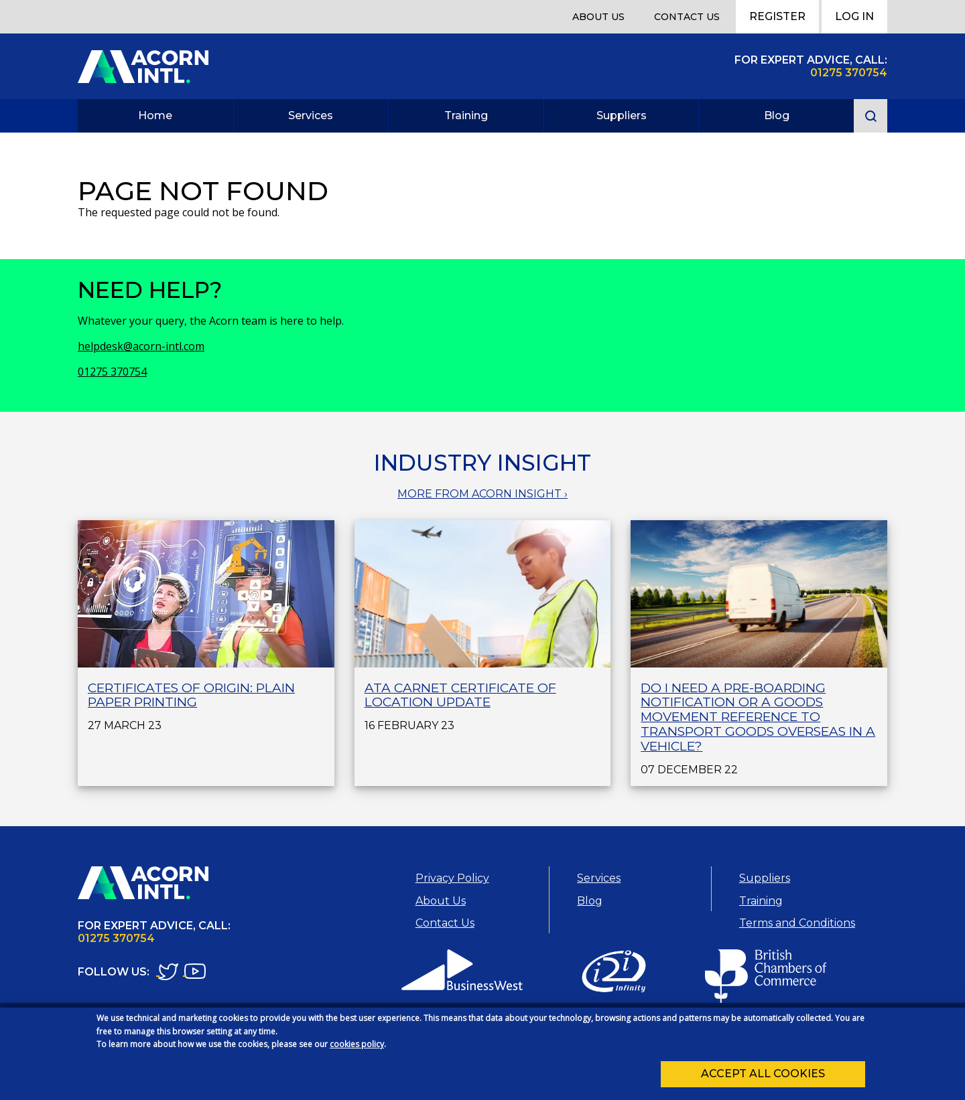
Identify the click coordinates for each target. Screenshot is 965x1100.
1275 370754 (852, 72)
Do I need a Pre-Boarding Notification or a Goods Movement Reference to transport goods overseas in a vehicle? (758, 717)
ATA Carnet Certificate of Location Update (460, 695)
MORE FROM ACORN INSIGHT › (482, 493)
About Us (598, 17)
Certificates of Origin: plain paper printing (191, 695)
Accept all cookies (763, 1079)
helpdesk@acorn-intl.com (141, 346)
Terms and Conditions (797, 923)
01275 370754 (112, 371)
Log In (854, 16)
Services (310, 115)
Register (777, 16)
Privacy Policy (452, 878)
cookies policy (357, 1049)
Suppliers (621, 115)
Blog (776, 115)
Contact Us (687, 17)
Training (466, 115)
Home (155, 115)
